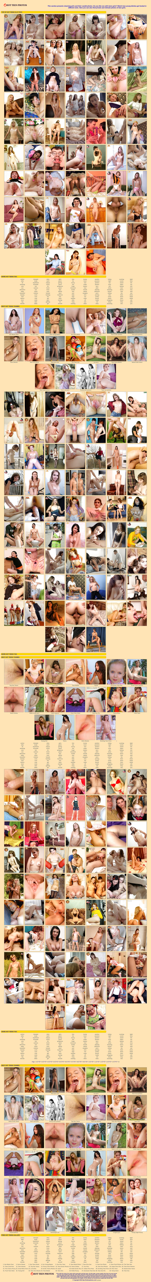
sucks (121, 281)
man (85, 288)
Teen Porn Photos (129, 1266)
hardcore (60, 295)
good (60, 284)
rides (97, 303)
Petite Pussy (75, 1204)
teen (121, 288)
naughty (85, 293)
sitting (110, 293)
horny (73, 282)
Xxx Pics (86, 1266)
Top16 (96, 684)
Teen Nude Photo (76, 1264)
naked (85, 291)
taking (121, 286)
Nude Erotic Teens (129, 1268)
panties (97, 279)
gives (60, 281)
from (48, 289)
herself (60, 303)
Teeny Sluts (137, 1204)
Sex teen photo (75, 334)
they (121, 302)
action (22, 279)
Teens (64, 740)
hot (73, 284)
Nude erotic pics (34, 712)
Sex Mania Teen (14, 334)
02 (42, 1061)
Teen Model (75, 684)
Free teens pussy (96, 334)
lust (85, 282)
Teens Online (14, 712)
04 (54, 1061)
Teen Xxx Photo (102, 1264)
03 (48, 1061)
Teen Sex (55, 1204)
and (22, 286)
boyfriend (36, 282)
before (22, 298)
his (73, 281)
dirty (48, 279)
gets (48, 300)
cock (35, 295)
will (131, 300)
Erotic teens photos (137, 684)
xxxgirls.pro (116, 1231)
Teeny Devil (116, 712)
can (36, 289)
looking (73, 303)
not (85, 296)
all (22, 282)
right (109, 281)
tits (131, 282)
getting (48, 302)
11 (95, 1061)
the (122, 293)
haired (60, 291)
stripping (109, 300)
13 (107, 1061)
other (85, 303)
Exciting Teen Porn (106, 740)
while (131, 296)
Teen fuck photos (116, 361)
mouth (85, 289)
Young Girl (44, 740)
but (36, 286)
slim (109, 295)
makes (85, 286)
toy (131, 284)
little (73, 300)
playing (97, 289)
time (131, 281)
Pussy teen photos (86, 389)
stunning (109, 303)
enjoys (48, 282)
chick (35, 291)
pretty (97, 296)
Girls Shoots (85, 740)
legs (73, 296)
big (22, 302)
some (109, 296)
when (131, 295)
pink (97, 288)
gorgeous (60, 286)
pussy (97, 298)
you (131, 303)
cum (35, 296)
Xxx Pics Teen (61, 1264)
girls (60, 279)
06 (65, 1061)
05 (59, 1061)
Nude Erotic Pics (76, 1268)
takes (121, 284)
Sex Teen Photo (34, 1264)
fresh (47, 288)
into (73, 291)
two (131, 286)
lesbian (73, 298)
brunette (35, 284)
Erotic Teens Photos (49, 1268)
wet (131, 293)
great (60, 288)
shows (110, 291)
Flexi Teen (137, 712)
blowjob (35, 279)
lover (85, 281)
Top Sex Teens (14, 684)
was (131, 289)
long (73, 302)
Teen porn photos (137, 334)
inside (73, 289)
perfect (97, 282)
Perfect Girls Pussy (75, 1231)
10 (89, 1061)
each (48, 281)
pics (97, 286)
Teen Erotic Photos (63, 1266)
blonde (22, 303)
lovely (85, 279)
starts (109, 298)
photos (97, 284)
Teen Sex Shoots (34, 684)
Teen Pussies (96, 1204)
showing (109, 289)
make (85, 284)
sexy (109, 284)
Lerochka (34, 1204)
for (48, 286)
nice (85, 295)
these (121, 300)
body (35, 281)
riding (109, 279)
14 (112, 1061)
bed (22, 296)
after (22, 281)
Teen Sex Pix (96, 712)
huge (73, 286)
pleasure (97, 291)
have (60, 298)
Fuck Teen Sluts (75, 712)
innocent (73, 288)
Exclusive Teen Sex (116, 684)
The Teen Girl (75, 361)
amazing (22, 284)
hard (60, 293)
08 (77, 1061)
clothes (36, 293)
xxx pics (96, 361)
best (22, 300)
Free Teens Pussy (10, 1268)
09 (83, 1061)
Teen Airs (55, 684)
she (110, 286)
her (60, 302)
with (131, 302)
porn (97, 293)
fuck (48, 291)
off (85, 300)
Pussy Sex (34, 1231)
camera (36, 288)
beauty (22, 295)
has (60, 296)
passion (97, 281)
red (97, 302)
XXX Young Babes (55, 334)
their (121, 295)
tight (131, 279)
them (121, 296)
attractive (22, 289)
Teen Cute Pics (9, 1266)
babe (22, 291)
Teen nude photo (44, 389)
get (48, 298)
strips (109, 302)
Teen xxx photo (34, 361)
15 (118, 1061)
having (60, 300)
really (97, 300)
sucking (121, 279)
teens (121, 289)
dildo (35, 303)
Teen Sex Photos (103, 1266)
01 (36, 1061)
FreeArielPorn (14, 1231)
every (48, 284)
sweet (121, 282)
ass (22, 288)
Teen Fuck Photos (116, 1264)
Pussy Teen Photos (49, 1266)
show (109, 288)
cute (35, 298)
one (85, 302)
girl (48, 303)
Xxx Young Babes (47, 1264)
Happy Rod (116, 1204)
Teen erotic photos (116, 334)
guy (60, 289)
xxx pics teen (34, 334)
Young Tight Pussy (137, 1231)
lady (73, 295)
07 (71, 1061)
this (122, 303)
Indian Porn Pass (89, 1268)
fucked (48, 293)
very (131, 288)
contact (99, 1280)
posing (97, 295)
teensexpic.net (55, 1231)
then (121, 298)
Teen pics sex (55, 361)
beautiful (22, 293)
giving (60, 282)
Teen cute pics (65, 389)
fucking (48, 295)
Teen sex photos (106, 389)
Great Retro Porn (23, 1268)
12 (101, 1061)
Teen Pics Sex (87, 1264)
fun (48, 296)
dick (36, 302)
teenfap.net (96, 1231)
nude (85, 298)
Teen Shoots (14, 361)
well (131, 291)
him (73, 279)
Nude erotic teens (137, 361)
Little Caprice (55, 712)
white (131, 298)
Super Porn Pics (116, 1266)
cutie (35, 300)
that (121, 291)
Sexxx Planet (21, 1264)
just (73, 293)
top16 (59, 1268)
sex (110, 282)
